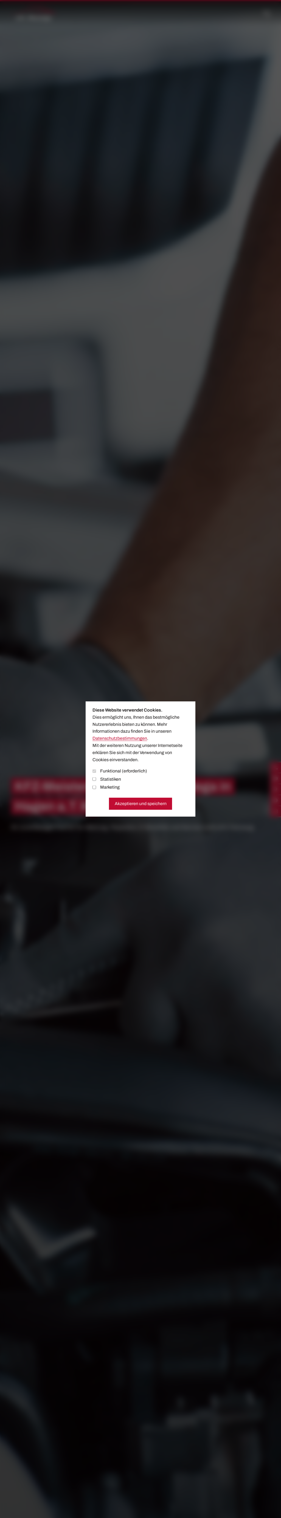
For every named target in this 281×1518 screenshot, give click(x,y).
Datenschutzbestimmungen (119, 738)
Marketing (106, 787)
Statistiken (106, 779)
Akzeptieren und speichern (141, 803)
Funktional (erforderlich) (119, 771)
